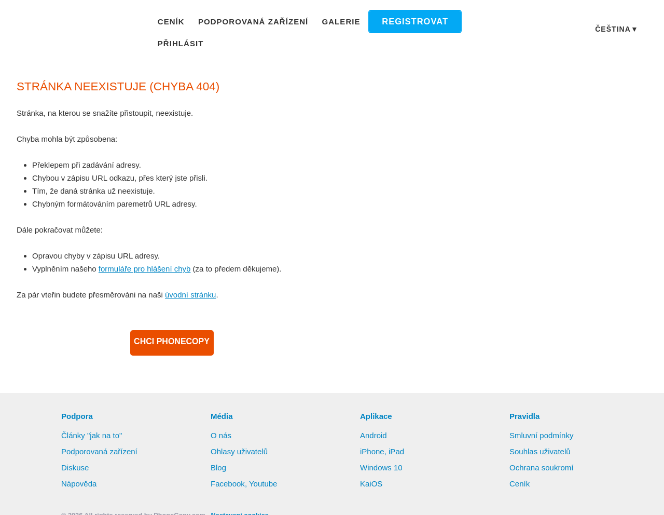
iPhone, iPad (382, 439)
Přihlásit (478, 23)
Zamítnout (304, 497)
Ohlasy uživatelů (240, 439)
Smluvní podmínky (543, 423)
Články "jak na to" (92, 423)
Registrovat (407, 23)
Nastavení (364, 497)
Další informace (545, 477)
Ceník (177, 23)
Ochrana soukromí (542, 455)
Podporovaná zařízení (255, 23)
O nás (221, 423)
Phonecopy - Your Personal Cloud (78, 23)
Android (374, 423)
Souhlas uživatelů (540, 439)
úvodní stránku (198, 282)
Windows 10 (382, 455)
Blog (219, 455)
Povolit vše (623, 476)
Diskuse (75, 455)
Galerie (338, 23)
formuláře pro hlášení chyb (149, 256)
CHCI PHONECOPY (171, 330)
